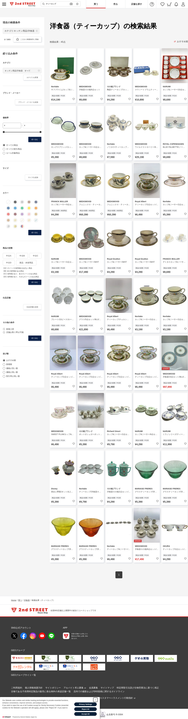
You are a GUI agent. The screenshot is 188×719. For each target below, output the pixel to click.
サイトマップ (107, 688)
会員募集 (93, 688)
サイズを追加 (33, 177)
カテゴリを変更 (32, 77)
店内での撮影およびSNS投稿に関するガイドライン (99, 691)
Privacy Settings (85, 704)
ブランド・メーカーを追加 (28, 102)
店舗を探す (136, 4)
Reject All (85, 709)
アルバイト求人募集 (75, 688)
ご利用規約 (16, 688)
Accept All (85, 714)
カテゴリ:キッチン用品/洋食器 (19, 31)
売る (115, 4)
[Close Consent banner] (95, 700)
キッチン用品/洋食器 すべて (17, 71)
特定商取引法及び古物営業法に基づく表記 (138, 688)
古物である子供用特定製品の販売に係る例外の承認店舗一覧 (41, 691)
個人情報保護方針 (34, 688)
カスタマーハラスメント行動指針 (118, 698)
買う (96, 4)
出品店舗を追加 (32, 307)
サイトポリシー (53, 688)
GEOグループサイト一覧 (23, 675)
